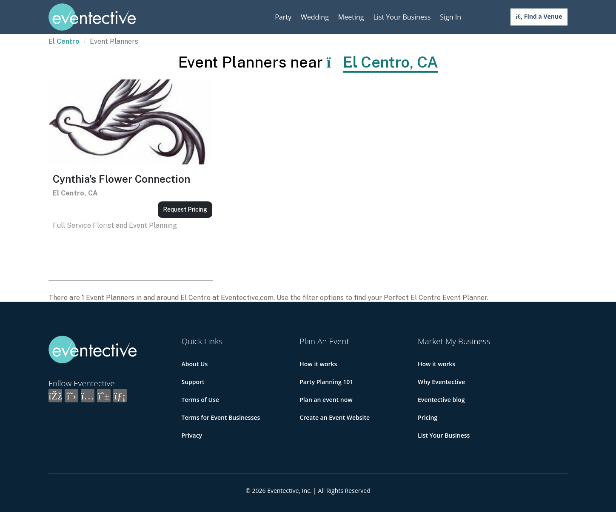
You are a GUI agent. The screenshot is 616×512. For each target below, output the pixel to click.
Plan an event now (325, 400)
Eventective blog (441, 400)
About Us (195, 364)
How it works (318, 364)
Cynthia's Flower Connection (121, 179)
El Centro (64, 41)
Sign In (450, 17)
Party (283, 17)
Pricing (427, 417)
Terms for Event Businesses (221, 417)
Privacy (192, 435)
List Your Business (402, 17)
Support (193, 382)
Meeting (351, 17)
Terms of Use (200, 400)
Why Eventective (441, 382)
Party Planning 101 (326, 382)
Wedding (315, 17)
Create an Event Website (334, 417)
